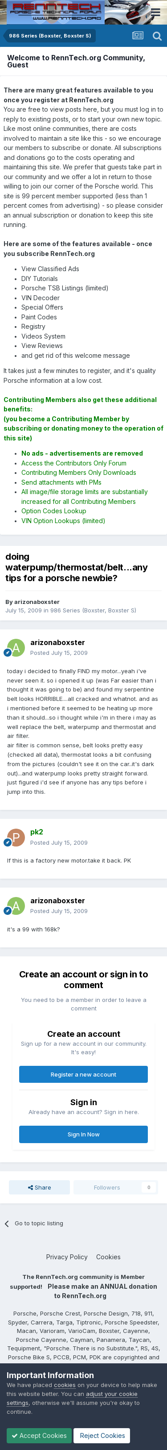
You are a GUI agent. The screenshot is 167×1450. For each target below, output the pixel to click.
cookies (65, 1384)
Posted (59, 652)
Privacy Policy (67, 1257)
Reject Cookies (101, 1435)
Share (39, 1187)
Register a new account (83, 1074)
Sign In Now (84, 1134)
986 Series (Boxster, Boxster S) (93, 610)
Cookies (108, 1257)
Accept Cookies (39, 1435)
